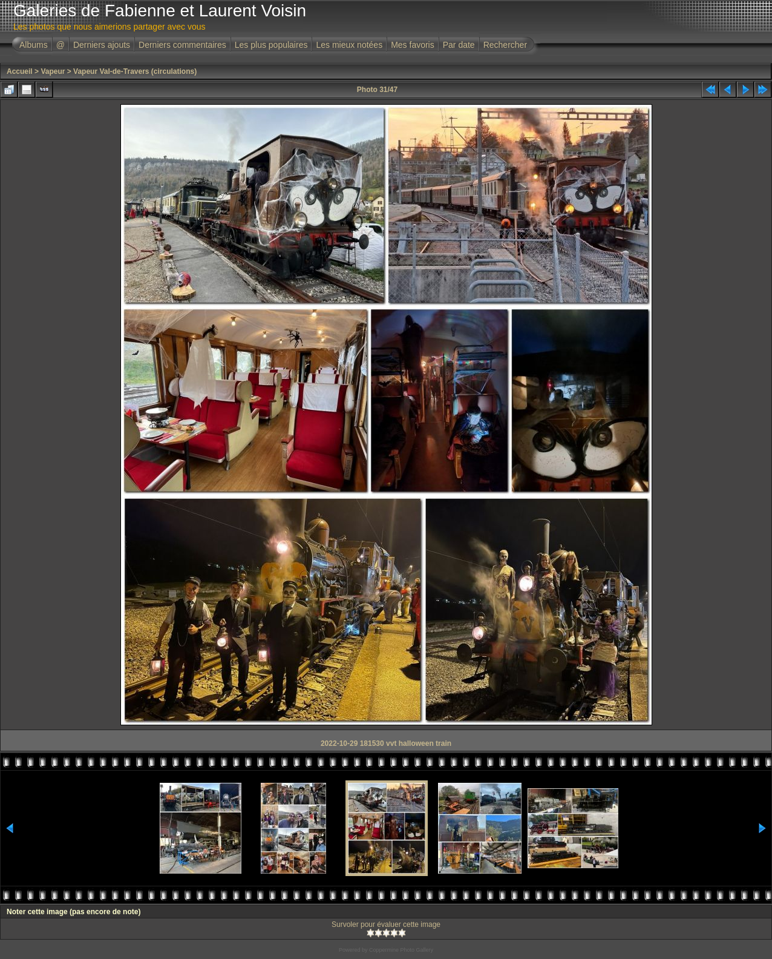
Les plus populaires (271, 45)
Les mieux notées (349, 45)
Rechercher (505, 45)
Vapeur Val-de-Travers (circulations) (135, 71)
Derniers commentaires (182, 45)
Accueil (20, 71)
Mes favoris (412, 45)
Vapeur (53, 71)
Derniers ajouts (101, 45)
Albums (33, 45)
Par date (459, 45)
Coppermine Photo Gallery (401, 950)
